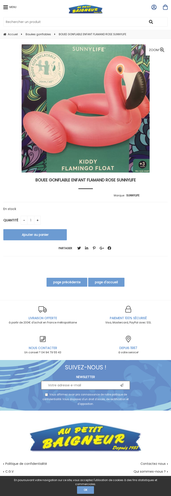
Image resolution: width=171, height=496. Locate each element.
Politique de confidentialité (26, 463)
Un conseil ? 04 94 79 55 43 (43, 345)
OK (85, 490)
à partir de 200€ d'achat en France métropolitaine (43, 315)
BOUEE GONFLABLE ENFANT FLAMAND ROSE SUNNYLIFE (85, 180)
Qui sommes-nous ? (150, 471)
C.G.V (9, 471)
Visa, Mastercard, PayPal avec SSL (128, 315)
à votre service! (128, 345)
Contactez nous (153, 463)
